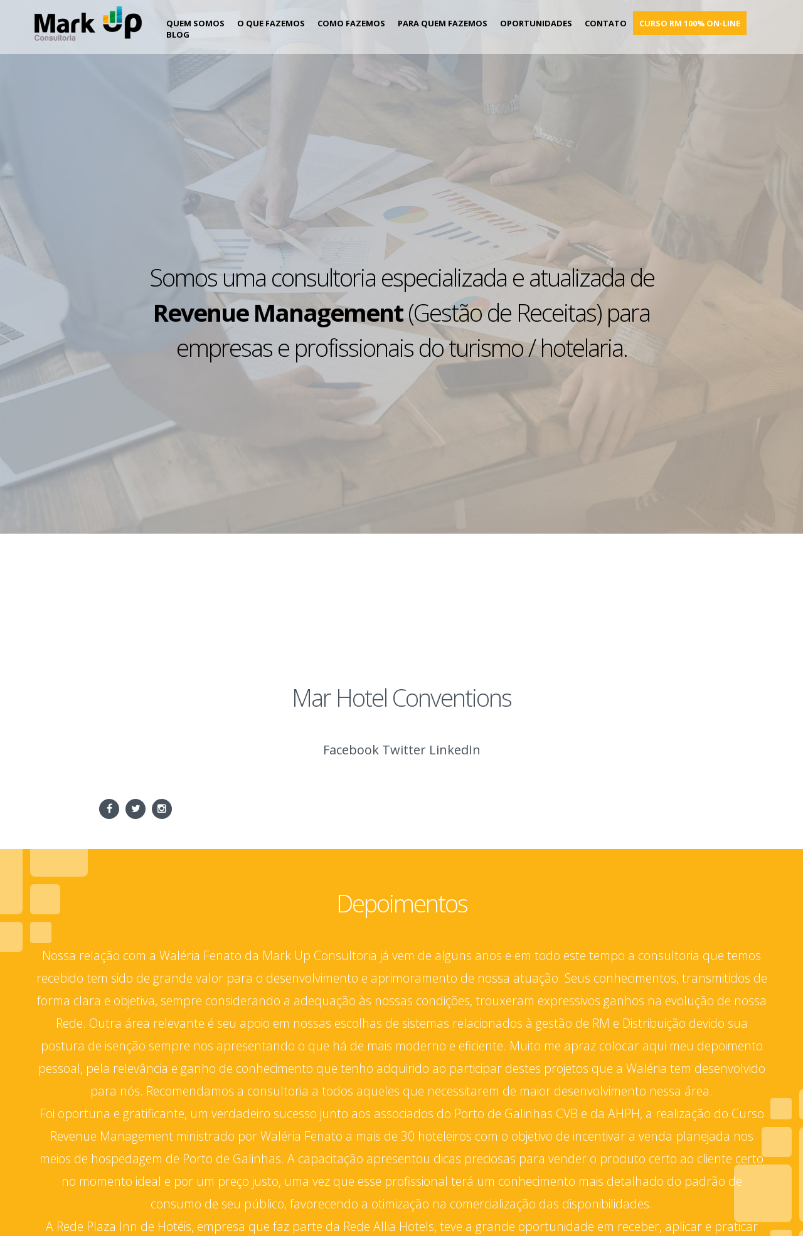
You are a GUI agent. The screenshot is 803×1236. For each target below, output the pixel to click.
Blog (177, 34)
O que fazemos (271, 23)
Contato (606, 23)
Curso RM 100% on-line (689, 23)
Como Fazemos (351, 23)
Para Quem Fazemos (442, 23)
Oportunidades (536, 23)
